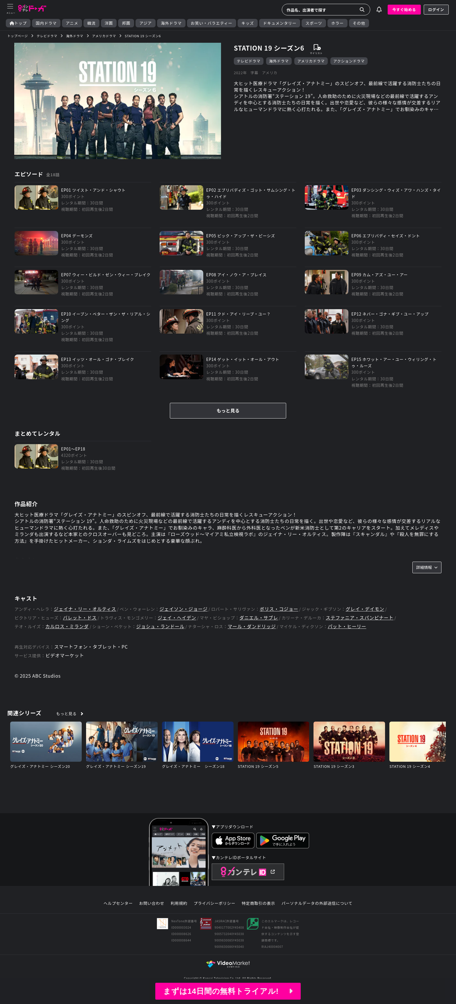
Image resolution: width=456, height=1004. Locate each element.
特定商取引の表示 (258, 912)
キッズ (247, 23)
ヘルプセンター (118, 912)
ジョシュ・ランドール (161, 635)
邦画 (126, 23)
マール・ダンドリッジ (253, 635)
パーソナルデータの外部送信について (317, 912)
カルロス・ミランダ (67, 635)
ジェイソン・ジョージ (184, 618)
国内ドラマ (46, 23)
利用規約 (178, 912)
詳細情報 (427, 576)
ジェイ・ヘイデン (177, 627)
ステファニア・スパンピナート (361, 627)
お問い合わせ (151, 912)
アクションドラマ (349, 61)
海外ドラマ (171, 23)
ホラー (337, 23)
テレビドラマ (249, 61)
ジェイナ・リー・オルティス (85, 618)
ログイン (436, 9)
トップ (18, 23)
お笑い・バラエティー (211, 23)
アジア (145, 23)
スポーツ (313, 23)
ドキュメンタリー (279, 23)
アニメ (72, 23)
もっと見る (228, 419)
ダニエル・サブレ (260, 627)
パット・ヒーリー (348, 635)
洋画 (109, 23)
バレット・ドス (80, 627)
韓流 (91, 23)
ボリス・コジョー (280, 618)
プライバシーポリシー (215, 912)
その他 (359, 23)
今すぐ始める (404, 9)
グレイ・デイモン (367, 618)
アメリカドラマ (311, 61)
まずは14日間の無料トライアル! (228, 991)
